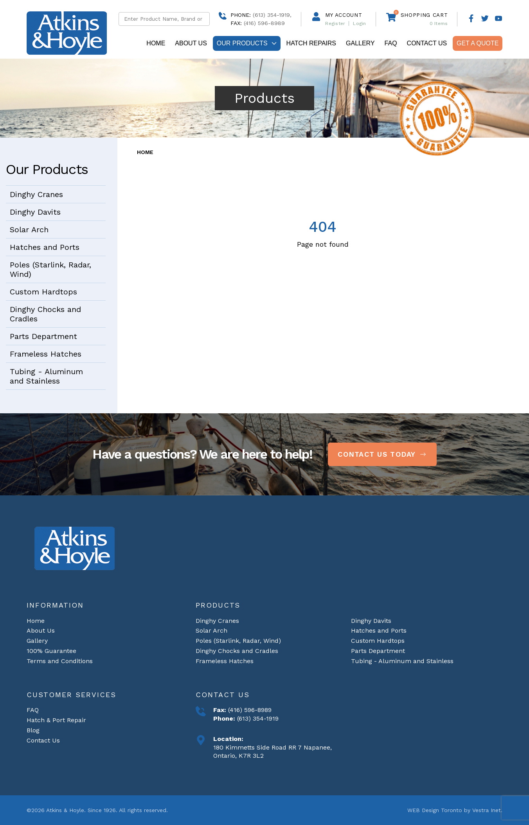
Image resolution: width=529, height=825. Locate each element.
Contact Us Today (382, 454)
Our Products (247, 43)
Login (359, 23)
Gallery (360, 43)
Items (439, 23)
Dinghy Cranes (36, 194)
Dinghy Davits (35, 212)
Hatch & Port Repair (56, 720)
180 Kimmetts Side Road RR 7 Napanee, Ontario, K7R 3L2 (272, 751)
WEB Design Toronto (434, 810)
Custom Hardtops (43, 291)
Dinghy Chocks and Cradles (45, 314)
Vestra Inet (486, 810)
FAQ (391, 43)
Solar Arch (29, 229)
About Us (191, 43)
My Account (343, 15)
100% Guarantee (51, 651)
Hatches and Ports (44, 247)
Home (155, 43)
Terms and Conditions (60, 660)
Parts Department (43, 336)
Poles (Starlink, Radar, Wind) (50, 269)
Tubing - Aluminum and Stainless (46, 376)
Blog (33, 730)
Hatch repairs (311, 43)
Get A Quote (477, 43)
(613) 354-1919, (272, 15)
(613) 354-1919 (257, 718)
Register (335, 23)
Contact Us (427, 43)
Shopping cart (424, 15)
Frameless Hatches (45, 354)
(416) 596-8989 (249, 710)
